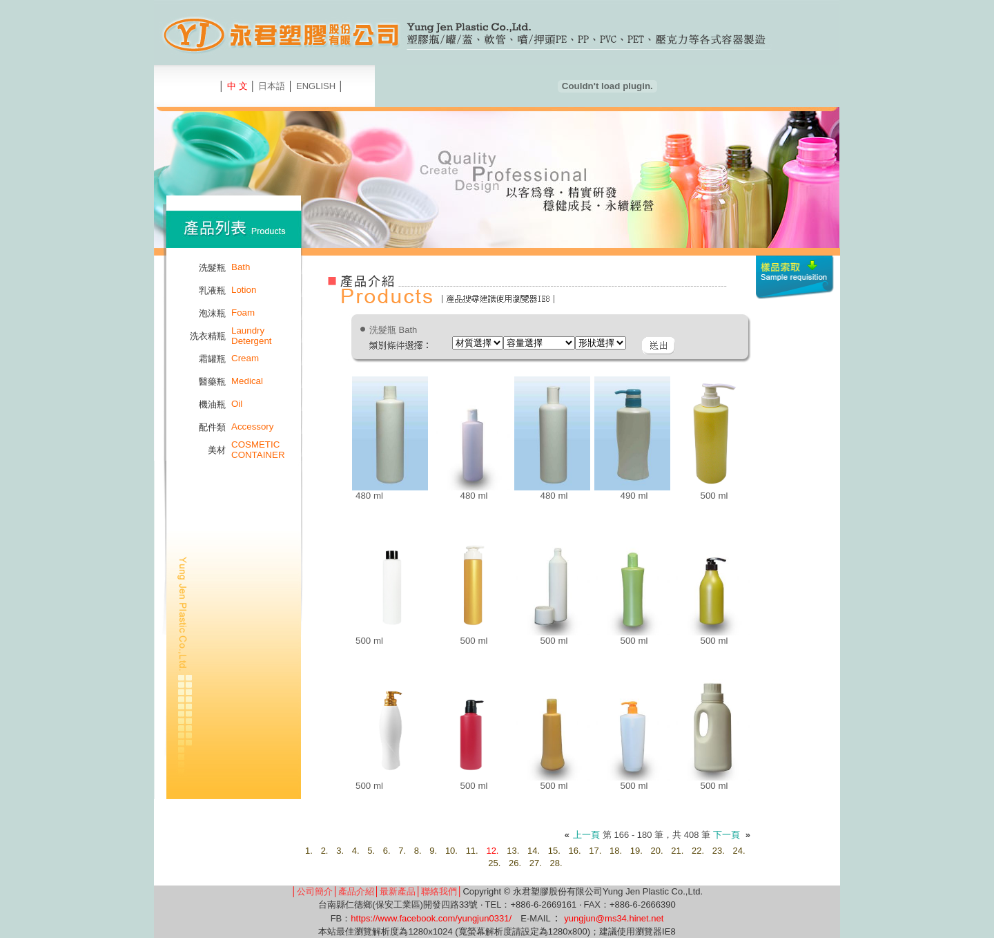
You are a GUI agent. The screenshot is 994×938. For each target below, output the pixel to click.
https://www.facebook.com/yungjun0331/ (431, 918)
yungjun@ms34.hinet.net (613, 918)
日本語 (271, 86)
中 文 (237, 86)
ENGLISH (315, 86)
